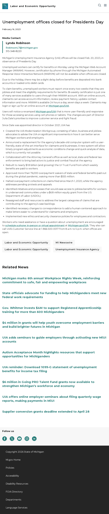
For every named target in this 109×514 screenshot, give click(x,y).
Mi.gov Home (13, 459)
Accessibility (12, 475)
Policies (10, 467)
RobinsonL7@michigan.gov (22, 47)
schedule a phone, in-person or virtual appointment (35, 225)
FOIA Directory (14, 491)
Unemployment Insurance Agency (77, 249)
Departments (13, 499)
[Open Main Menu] (105, 5)
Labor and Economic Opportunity (26, 242)
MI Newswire (64, 242)
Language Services (16, 507)
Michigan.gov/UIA (59, 106)
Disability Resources (17, 483)
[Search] (99, 5)
